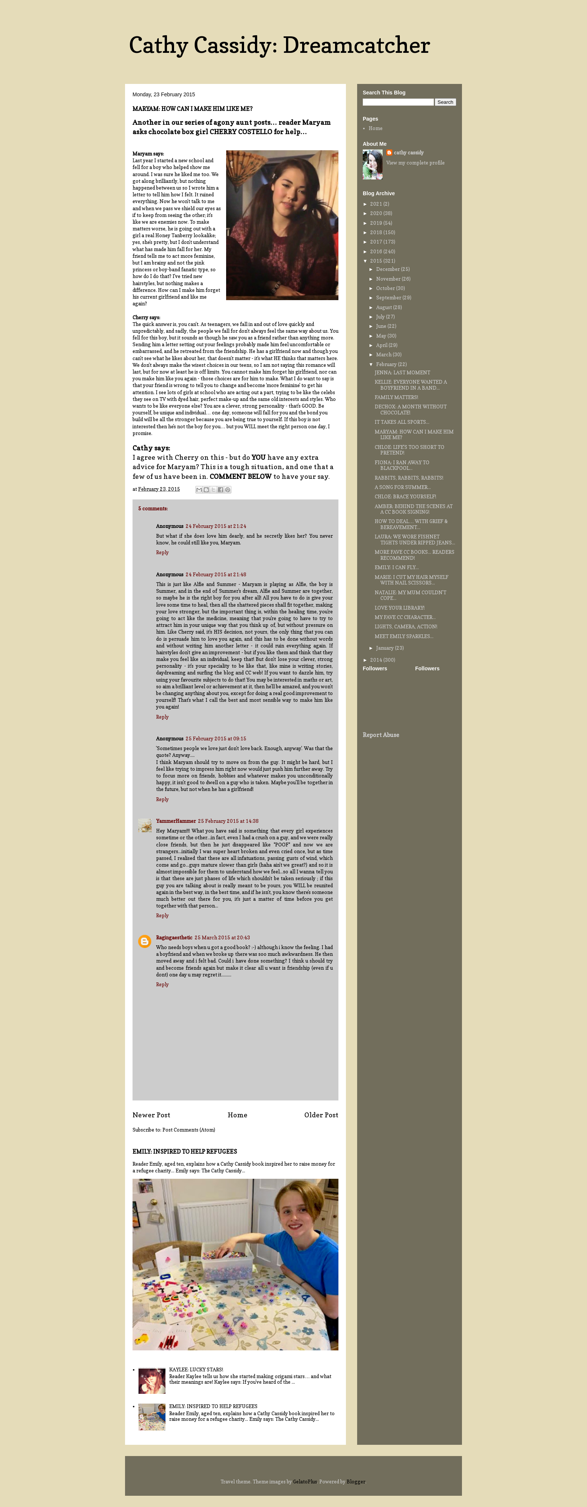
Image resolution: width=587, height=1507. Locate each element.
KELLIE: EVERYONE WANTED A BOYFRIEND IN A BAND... (411, 385)
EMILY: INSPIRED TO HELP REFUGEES (185, 1151)
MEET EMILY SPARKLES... (404, 636)
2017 (376, 242)
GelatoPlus (305, 1482)
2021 (376, 204)
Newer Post (151, 1115)
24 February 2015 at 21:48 (216, 574)
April (382, 345)
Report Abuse (381, 735)
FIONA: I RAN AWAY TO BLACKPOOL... (402, 465)
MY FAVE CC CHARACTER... (405, 617)
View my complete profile (415, 163)
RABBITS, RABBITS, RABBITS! (409, 478)
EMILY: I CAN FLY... (397, 567)
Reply (162, 552)
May (381, 336)
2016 (376, 251)
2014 (376, 660)
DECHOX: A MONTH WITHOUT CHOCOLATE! (411, 410)
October (386, 288)
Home (237, 1115)
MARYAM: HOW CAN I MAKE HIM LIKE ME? (414, 435)
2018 (376, 232)
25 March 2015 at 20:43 (222, 937)
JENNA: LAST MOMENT (402, 372)
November (389, 279)
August (384, 307)
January (385, 648)
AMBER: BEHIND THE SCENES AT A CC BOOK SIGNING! (414, 509)
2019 (376, 223)
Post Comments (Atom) (188, 1130)
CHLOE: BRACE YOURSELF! (405, 496)
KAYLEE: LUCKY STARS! (196, 1369)
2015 (376, 261)
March (384, 354)
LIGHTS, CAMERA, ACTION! (406, 626)
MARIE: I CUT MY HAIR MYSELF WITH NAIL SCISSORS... (411, 580)
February (387, 364)
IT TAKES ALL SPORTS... (402, 422)
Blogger (356, 1482)
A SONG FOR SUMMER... (403, 487)
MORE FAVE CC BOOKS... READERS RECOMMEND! (414, 555)
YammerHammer (176, 821)
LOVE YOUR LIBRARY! (400, 608)
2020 (376, 213)
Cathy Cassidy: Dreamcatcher (280, 44)
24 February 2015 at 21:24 (216, 526)
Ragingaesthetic (174, 937)
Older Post (321, 1115)
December (388, 269)
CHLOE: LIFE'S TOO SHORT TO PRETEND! (409, 450)
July (381, 317)
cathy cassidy (409, 152)
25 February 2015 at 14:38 (228, 821)
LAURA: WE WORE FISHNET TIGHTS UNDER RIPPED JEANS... (415, 540)
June (381, 326)
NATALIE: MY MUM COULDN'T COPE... (410, 595)
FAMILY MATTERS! (396, 397)
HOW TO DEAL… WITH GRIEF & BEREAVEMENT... (411, 524)
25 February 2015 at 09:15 (216, 739)
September (389, 298)
